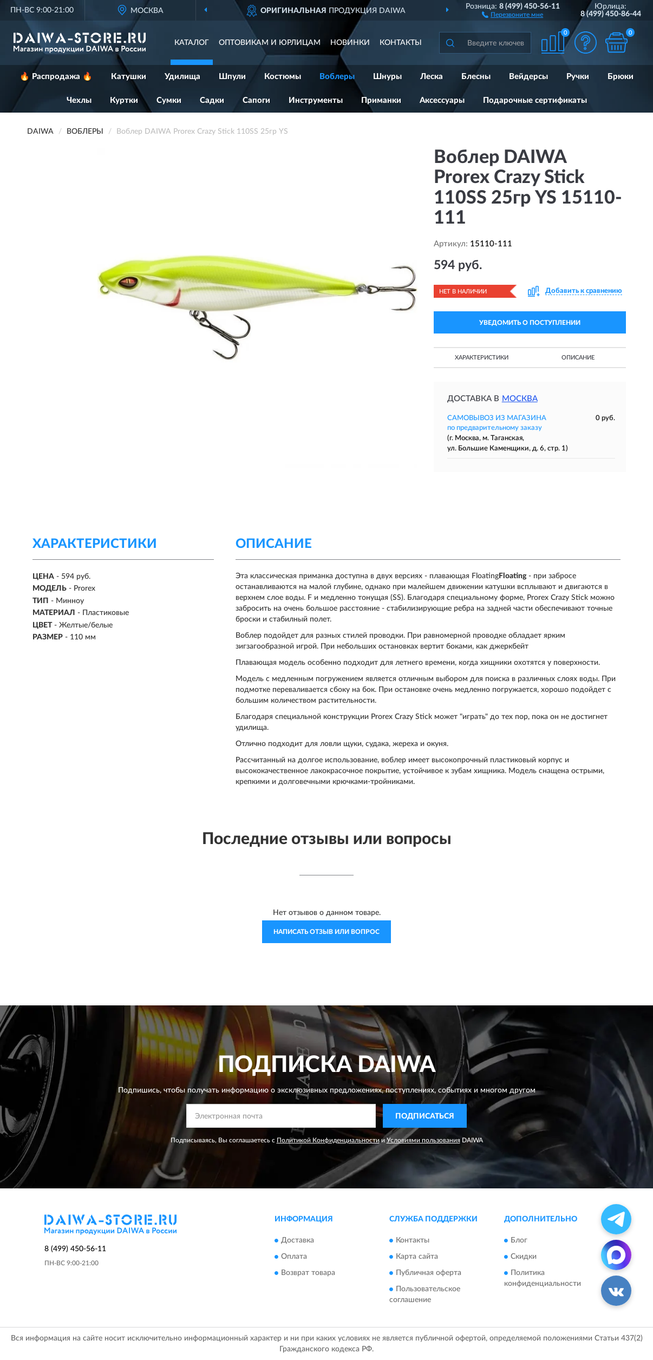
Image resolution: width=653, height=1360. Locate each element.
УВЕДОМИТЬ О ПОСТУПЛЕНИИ (529, 322)
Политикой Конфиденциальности (328, 1140)
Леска (431, 77)
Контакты (401, 43)
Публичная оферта (428, 1273)
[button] (512, 14)
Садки (212, 100)
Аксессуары (442, 100)
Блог (519, 1240)
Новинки (350, 43)
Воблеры (337, 77)
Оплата (294, 1256)
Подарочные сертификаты (535, 100)
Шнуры (387, 77)
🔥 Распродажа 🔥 (56, 77)
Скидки (524, 1256)
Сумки (168, 100)
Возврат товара (308, 1273)
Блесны (476, 77)
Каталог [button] (191, 43)
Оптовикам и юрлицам (270, 43)
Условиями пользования (423, 1140)
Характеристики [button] (481, 358)
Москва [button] (520, 399)
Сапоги (256, 100)
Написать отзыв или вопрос (326, 932)
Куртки (124, 100)
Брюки (621, 77)
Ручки (577, 77)
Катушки (128, 77)
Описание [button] (578, 358)
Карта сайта (417, 1256)
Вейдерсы (528, 77)
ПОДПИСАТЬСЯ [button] (424, 1116)
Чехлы (79, 100)
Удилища (182, 77)
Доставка (297, 1240)
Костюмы (282, 77)
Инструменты (316, 100)
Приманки (381, 100)
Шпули (232, 77)
